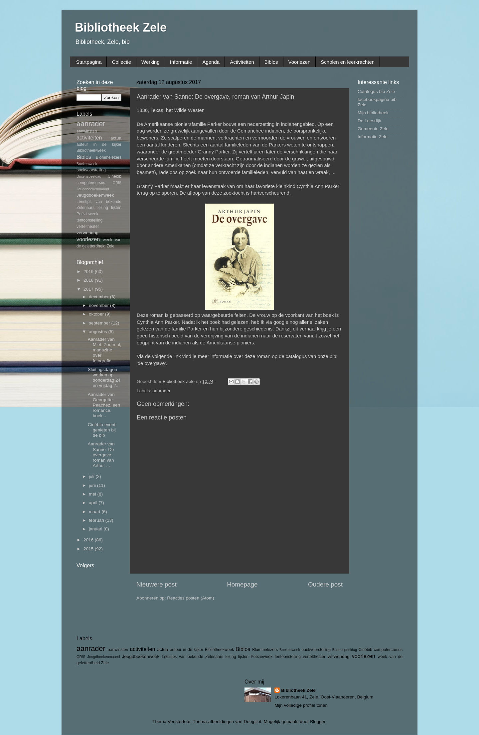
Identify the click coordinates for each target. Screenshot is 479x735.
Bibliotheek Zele (121, 27)
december (99, 296)
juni (93, 485)
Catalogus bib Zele (376, 91)
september (100, 323)
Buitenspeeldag (89, 176)
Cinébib (114, 176)
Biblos (271, 62)
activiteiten (89, 137)
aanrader (161, 390)
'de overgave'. (152, 363)
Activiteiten (242, 62)
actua (115, 138)
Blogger (317, 721)
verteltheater (88, 226)
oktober (97, 314)
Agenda (211, 62)
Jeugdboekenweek (95, 195)
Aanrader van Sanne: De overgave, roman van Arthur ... (101, 454)
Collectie (121, 62)
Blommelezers (108, 157)
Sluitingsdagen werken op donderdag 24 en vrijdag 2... (104, 377)
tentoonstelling (89, 220)
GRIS (117, 183)
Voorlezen (299, 62)
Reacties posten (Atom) (190, 598)
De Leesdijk (369, 120)
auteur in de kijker (99, 144)
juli (92, 476)
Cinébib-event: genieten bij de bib (102, 430)
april (93, 502)
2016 (89, 539)
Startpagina (89, 62)
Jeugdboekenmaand (93, 189)
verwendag (87, 232)
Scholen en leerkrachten (348, 62)
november (99, 305)
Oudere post (325, 584)
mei (93, 494)
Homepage (242, 584)
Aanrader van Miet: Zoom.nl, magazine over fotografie (104, 350)
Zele (110, 246)
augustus (98, 331)
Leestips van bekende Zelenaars (192, 656)
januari (96, 528)
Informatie (181, 62)
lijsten (116, 207)
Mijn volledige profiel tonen (301, 705)
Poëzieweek (87, 214)
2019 (89, 271)
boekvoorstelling (91, 170)
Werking (150, 62)
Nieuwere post (156, 584)
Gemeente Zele (373, 128)
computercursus (91, 182)
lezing (102, 207)
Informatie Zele (373, 136)
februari (97, 520)
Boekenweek (87, 164)
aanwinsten (87, 131)
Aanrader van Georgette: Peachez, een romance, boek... (104, 405)
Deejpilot (252, 721)
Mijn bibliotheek (373, 112)
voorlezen (88, 239)
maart (95, 511)
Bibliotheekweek (91, 150)
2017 (89, 289)
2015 (89, 548)
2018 (89, 280)
